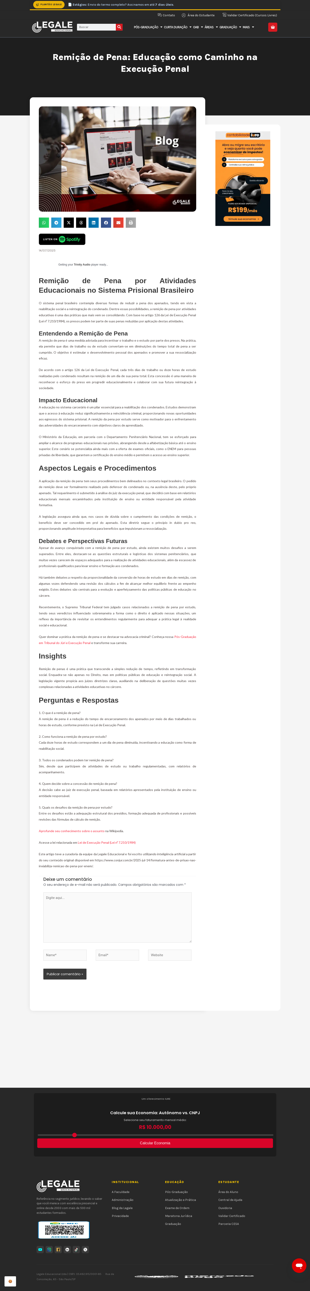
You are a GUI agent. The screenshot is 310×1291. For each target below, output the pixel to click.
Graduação (173, 1224)
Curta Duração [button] (177, 27)
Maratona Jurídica (178, 1216)
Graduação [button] (230, 27)
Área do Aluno (228, 1192)
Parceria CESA (228, 1224)
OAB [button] (198, 27)
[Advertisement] (155, 1053)
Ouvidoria (225, 1208)
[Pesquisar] (119, 27)
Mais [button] (248, 27)
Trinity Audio (82, 264)
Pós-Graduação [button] (148, 27)
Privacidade (120, 1216)
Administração (122, 1200)
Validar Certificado (231, 1216)
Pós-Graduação (176, 1192)
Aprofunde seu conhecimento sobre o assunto (72, 831)
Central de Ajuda (230, 1200)
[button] (44, 223)
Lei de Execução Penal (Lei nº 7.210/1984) (107, 842)
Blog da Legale (122, 1208)
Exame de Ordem (177, 1208)
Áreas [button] (211, 27)
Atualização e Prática (180, 1200)
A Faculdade (120, 1192)
